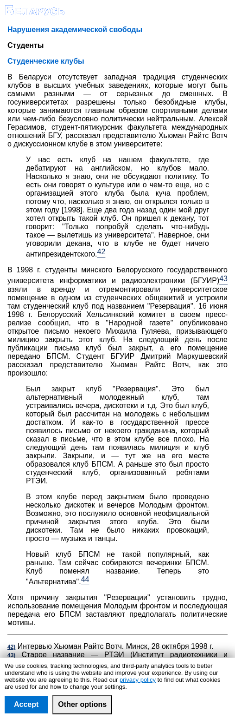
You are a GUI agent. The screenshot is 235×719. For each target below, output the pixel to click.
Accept (26, 704)
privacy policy (138, 679)
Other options (82, 704)
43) (11, 655)
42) (11, 647)
